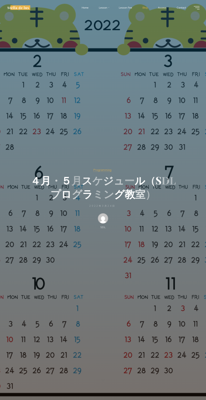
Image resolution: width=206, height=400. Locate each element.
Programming (102, 170)
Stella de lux (18, 7)
